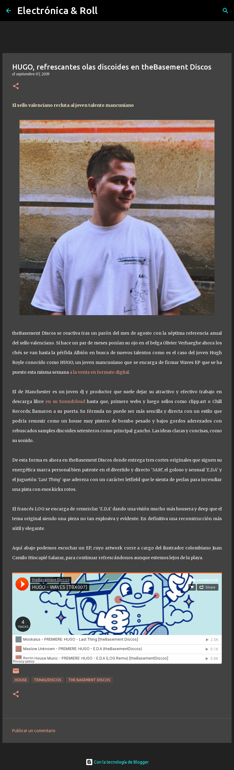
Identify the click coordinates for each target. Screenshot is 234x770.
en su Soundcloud (65, 401)
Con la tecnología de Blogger (117, 762)
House (21, 680)
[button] (16, 86)
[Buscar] (225, 10)
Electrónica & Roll (57, 10)
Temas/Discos (47, 680)
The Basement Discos (89, 680)
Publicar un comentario (33, 730)
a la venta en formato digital (99, 372)
